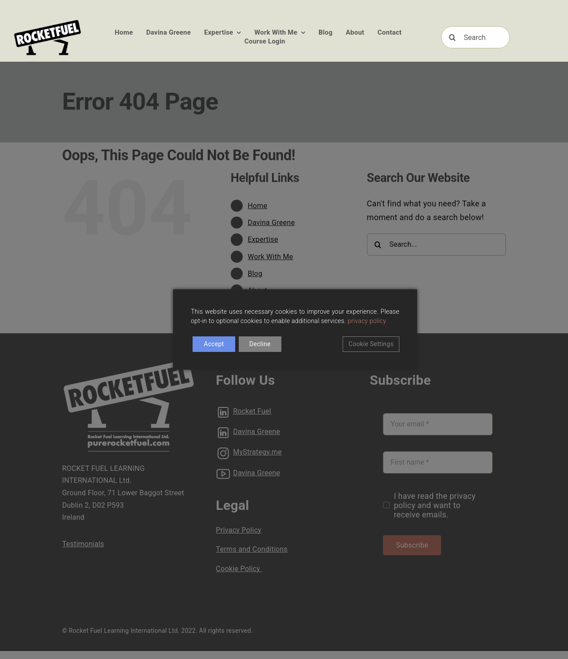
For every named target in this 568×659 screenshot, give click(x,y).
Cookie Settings (371, 343)
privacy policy (367, 320)
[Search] (475, 37)
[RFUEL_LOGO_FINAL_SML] (47, 21)
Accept (214, 343)
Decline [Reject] (260, 343)
